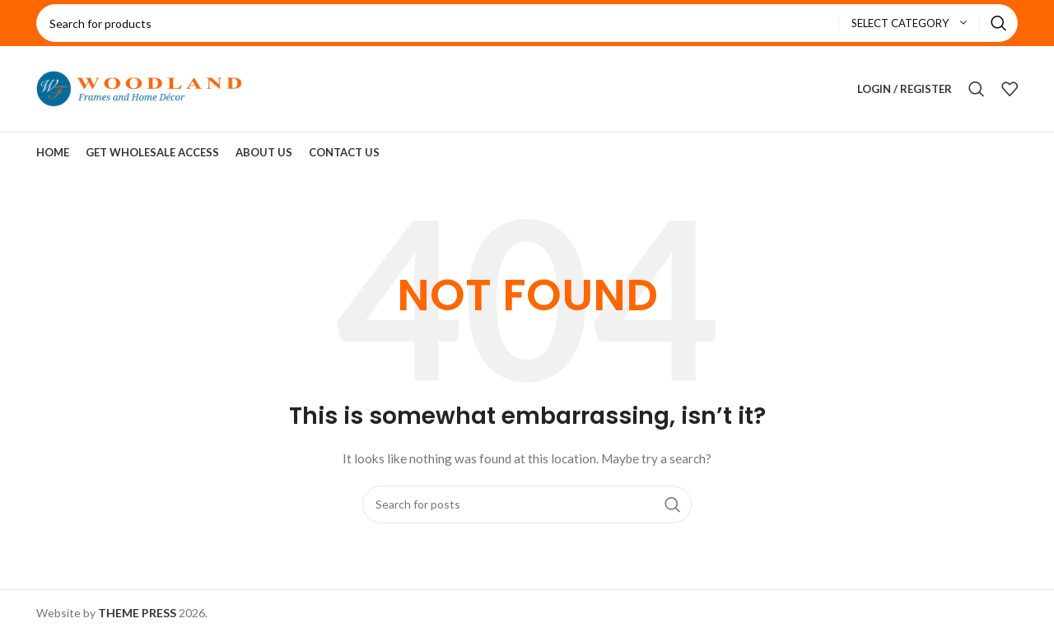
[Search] (527, 23)
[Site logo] (139, 88)
